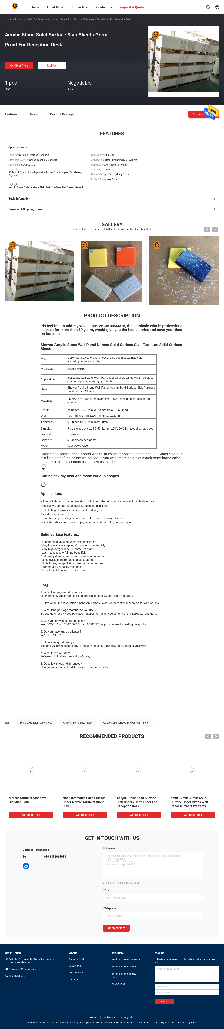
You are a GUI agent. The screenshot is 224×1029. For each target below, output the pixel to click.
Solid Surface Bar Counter (124, 966)
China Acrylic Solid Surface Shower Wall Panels (50, 1022)
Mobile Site (109, 1017)
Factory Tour (75, 966)
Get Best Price (19, 65)
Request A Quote (204, 114)
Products (20, 19)
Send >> (164, 1001)
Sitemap (93, 1017)
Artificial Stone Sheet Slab (77, 722)
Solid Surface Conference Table (124, 975)
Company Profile (77, 959)
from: (107, 890)
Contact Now (116, 928)
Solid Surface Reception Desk (126, 959)
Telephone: (110, 908)
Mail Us (52, 65)
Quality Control (76, 973)
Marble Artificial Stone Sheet (36, 722)
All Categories (118, 984)
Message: (109, 848)
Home (8, 19)
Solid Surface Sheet (39, 19)
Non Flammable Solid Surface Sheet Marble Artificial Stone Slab (84, 802)
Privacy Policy (128, 1017)
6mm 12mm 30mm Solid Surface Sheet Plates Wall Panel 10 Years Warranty (189, 802)
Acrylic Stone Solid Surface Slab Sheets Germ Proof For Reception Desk (137, 802)
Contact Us (74, 979)
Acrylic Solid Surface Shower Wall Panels (125, 722)
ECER (193, 1022)
